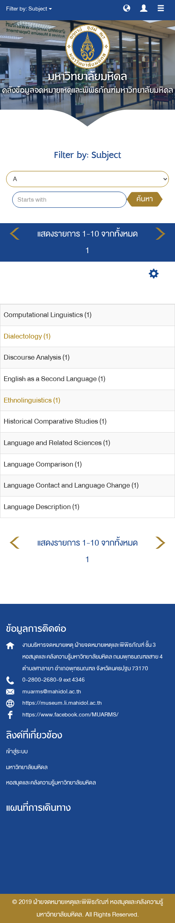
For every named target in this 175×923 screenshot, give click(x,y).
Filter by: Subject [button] (29, 9)
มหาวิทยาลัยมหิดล (27, 767)
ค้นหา (144, 199)
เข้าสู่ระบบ (17, 751)
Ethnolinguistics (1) (32, 400)
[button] (127, 7)
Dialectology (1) (27, 336)
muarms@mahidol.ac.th (51, 691)
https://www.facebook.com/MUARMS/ (70, 715)
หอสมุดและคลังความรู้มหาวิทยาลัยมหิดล (51, 783)
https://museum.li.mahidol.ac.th (62, 703)
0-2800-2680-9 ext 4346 (53, 680)
